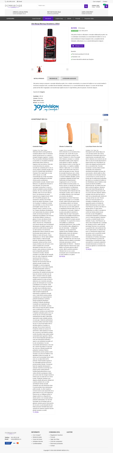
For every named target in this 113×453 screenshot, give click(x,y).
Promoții (77, 18)
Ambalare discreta (38, 441)
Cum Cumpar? (37, 435)
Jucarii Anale (12, 59)
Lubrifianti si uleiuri (14, 22)
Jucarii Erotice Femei (14, 62)
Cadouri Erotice (13, 67)
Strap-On (10, 65)
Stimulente (48, 18)
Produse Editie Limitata (15, 81)
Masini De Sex (11, 73)
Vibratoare (11, 46)
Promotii (10, 75)
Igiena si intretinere (14, 49)
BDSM (9, 57)
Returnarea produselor (56, 443)
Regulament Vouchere (56, 435)
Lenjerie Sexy (12, 51)
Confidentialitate (37, 443)
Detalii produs (39, 78)
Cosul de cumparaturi (56, 441)
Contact (105, 1)
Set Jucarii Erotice (14, 70)
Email (19, 1)
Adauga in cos (79, 46)
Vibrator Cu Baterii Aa (65, 146)
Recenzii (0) (53, 78)
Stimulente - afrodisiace (16, 41)
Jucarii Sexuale (36, 18)
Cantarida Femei (37, 146)
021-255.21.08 (10, 1)
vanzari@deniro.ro (16, 439)
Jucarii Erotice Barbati (15, 43)
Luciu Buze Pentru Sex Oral (94, 146)
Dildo (9, 54)
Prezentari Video (13, 78)
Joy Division (41, 102)
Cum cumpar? (97, 1)
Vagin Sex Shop (54, 439)
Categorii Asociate (69, 78)
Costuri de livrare (37, 439)
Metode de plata (37, 437)
